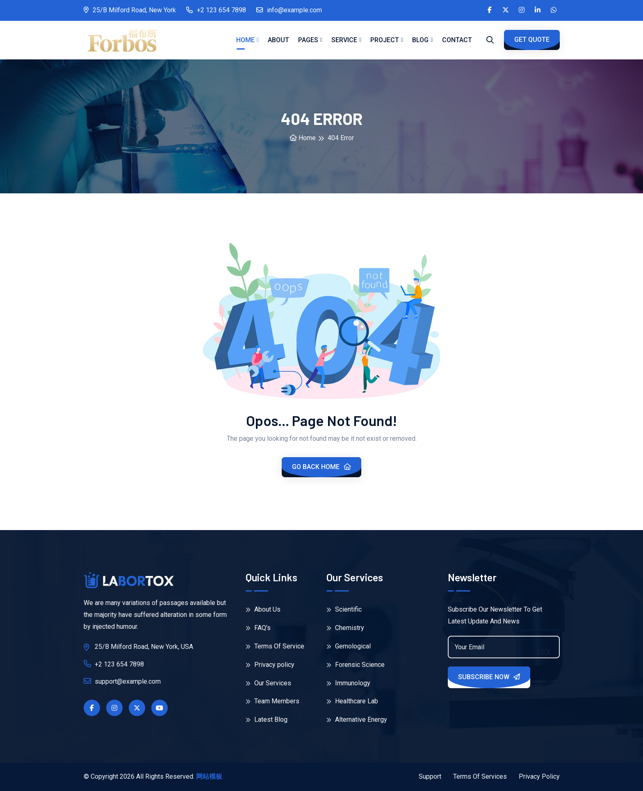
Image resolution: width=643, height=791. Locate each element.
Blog (420, 40)
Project (384, 40)
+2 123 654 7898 (216, 10)
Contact (457, 40)
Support (430, 776)
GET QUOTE (532, 39)
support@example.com (122, 681)
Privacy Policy (539, 776)
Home (245, 40)
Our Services (268, 683)
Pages (308, 40)
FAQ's (258, 628)
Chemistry (345, 628)
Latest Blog (266, 719)
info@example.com (289, 10)
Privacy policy (270, 665)
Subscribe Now (489, 677)
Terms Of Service (275, 646)
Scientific (344, 609)
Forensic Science (355, 665)
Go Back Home (321, 467)
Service (344, 40)
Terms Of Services (480, 776)
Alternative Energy (356, 719)
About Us (263, 609)
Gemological (348, 646)
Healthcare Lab (352, 701)
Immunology (348, 683)
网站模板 (209, 776)
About (278, 40)
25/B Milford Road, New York (130, 10)
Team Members (272, 701)
